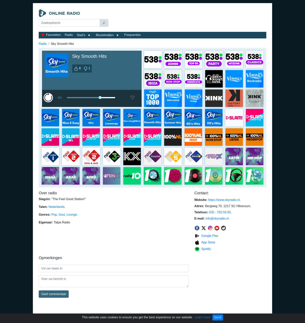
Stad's (81, 35)
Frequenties (132, 34)
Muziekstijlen (105, 35)
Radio (69, 34)
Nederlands (56, 206)
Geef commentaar (53, 294)
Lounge (72, 214)
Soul (62, 214)
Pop (54, 214)
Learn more (202, 317)
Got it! (217, 317)
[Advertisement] (188, 19)
